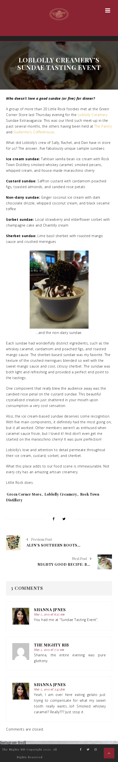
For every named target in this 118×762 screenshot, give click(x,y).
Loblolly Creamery (93, 114)
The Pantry (103, 126)
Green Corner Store (24, 494)
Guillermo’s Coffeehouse (34, 132)
